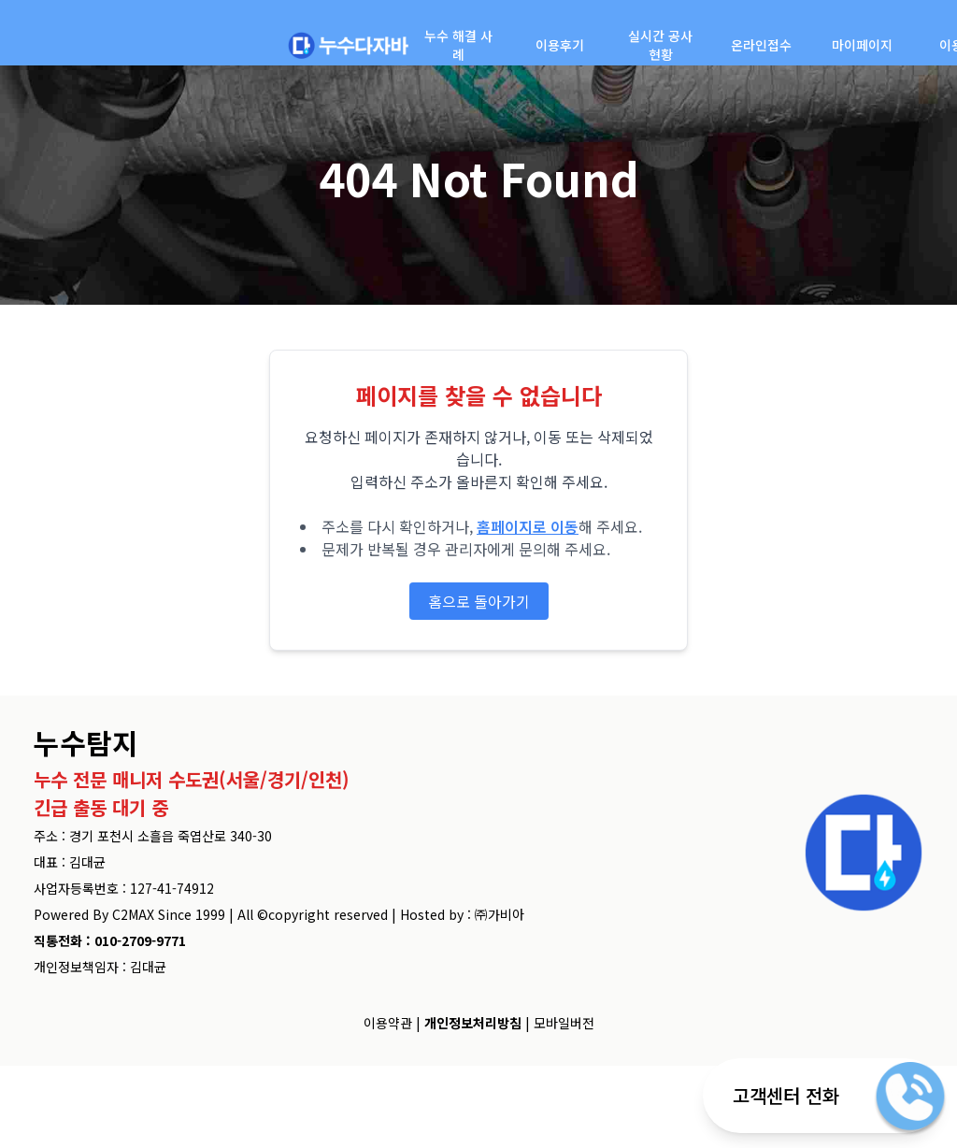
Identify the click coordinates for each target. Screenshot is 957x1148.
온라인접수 (761, 45)
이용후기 (560, 45)
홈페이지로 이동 (527, 526)
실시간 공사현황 (660, 45)
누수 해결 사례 (458, 45)
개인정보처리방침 (472, 1022)
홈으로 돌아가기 (479, 601)
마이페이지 (862, 45)
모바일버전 (564, 1022)
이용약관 (388, 1022)
